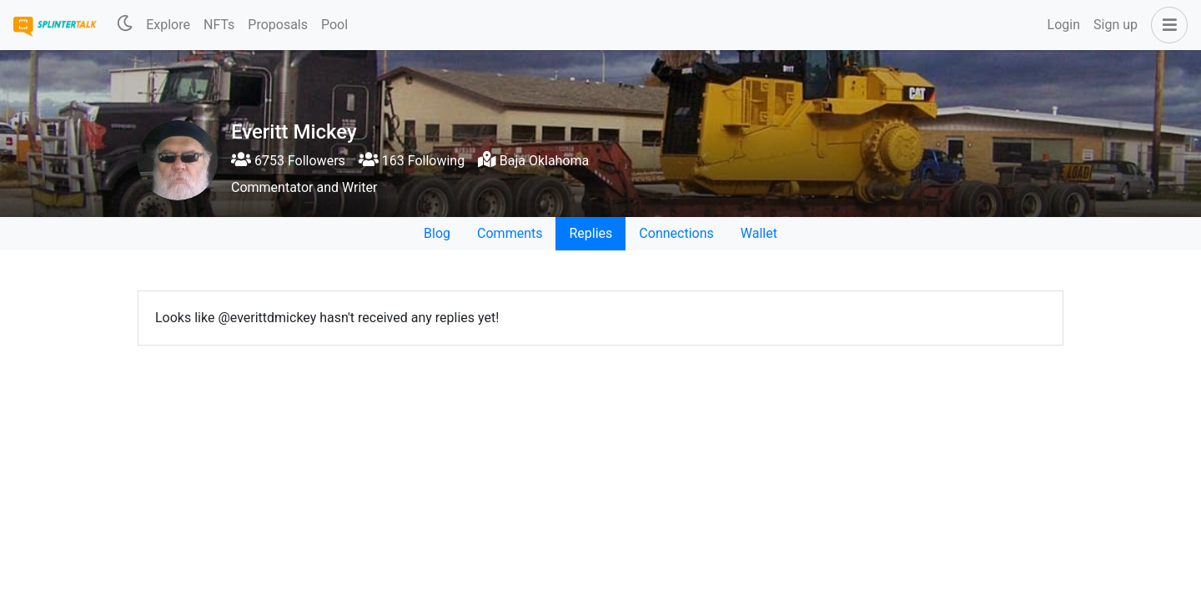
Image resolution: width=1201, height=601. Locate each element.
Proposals (278, 25)
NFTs (219, 25)
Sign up (1115, 25)
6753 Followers (288, 161)
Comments (509, 233)
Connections (676, 233)
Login (1064, 25)
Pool (334, 25)
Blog (437, 233)
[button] (1166, 25)
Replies (590, 233)
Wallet (759, 233)
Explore (168, 25)
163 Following (412, 161)
